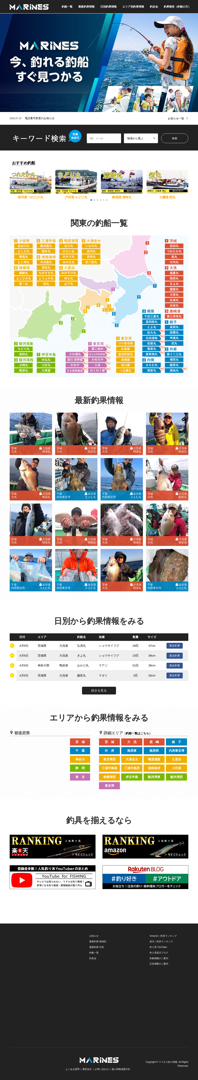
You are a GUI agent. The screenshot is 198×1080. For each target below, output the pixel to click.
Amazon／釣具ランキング (163, 936)
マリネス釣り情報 (168, 1062)
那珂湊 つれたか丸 (30, 197)
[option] (99, 63)
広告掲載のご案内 (159, 963)
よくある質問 (72, 1069)
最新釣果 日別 (96, 947)
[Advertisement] (39, 957)
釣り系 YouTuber (158, 947)
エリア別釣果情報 (133, 6)
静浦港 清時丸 (121, 197)
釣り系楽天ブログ (159, 952)
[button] (185, 184)
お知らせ (94, 936)
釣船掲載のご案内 (159, 958)
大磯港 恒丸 (167, 197)
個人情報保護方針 (121, 1069)
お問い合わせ (102, 1069)
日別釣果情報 (108, 6)
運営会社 (87, 1069)
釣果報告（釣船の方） (177, 6)
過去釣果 (174, 645)
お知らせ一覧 (176, 118)
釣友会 (154, 6)
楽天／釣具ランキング (161, 941)
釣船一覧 (67, 6)
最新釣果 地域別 (97, 941)
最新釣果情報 (86, 6)
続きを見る (99, 690)
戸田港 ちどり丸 (76, 197)
